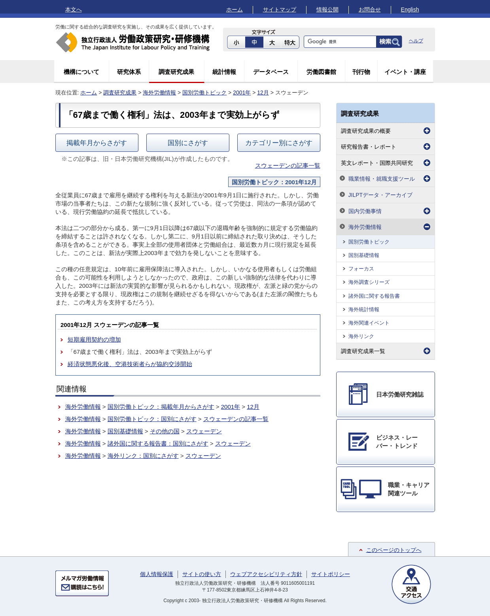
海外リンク (361, 336)
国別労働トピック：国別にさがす (152, 419)
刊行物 (361, 71)
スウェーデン (204, 431)
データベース (271, 71)
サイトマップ (279, 9)
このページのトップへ (394, 550)
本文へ (73, 9)
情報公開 (327, 9)
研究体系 (129, 71)
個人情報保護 (156, 574)
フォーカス (361, 269)
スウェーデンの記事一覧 (287, 165)
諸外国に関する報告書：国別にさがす (158, 443)
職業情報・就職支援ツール (381, 179)
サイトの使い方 (201, 574)
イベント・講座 (405, 71)
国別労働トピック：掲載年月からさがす (161, 406)
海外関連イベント (369, 323)
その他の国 (165, 431)
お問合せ (370, 9)
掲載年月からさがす (96, 142)
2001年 (242, 92)
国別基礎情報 (125, 431)
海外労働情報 (159, 92)
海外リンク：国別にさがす (143, 455)
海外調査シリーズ (369, 282)
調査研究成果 (176, 71)
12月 (263, 92)
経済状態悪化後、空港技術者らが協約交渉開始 (130, 364)
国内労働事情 (365, 211)
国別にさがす (188, 142)
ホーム (234, 9)
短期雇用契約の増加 (94, 339)
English (410, 9)
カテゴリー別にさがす (278, 142)
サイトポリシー (330, 574)
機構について (81, 71)
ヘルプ (416, 40)
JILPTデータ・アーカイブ (380, 195)
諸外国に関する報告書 (374, 296)
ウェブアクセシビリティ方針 (266, 574)
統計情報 (224, 71)
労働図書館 (321, 71)
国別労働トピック (204, 92)
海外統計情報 (363, 309)
